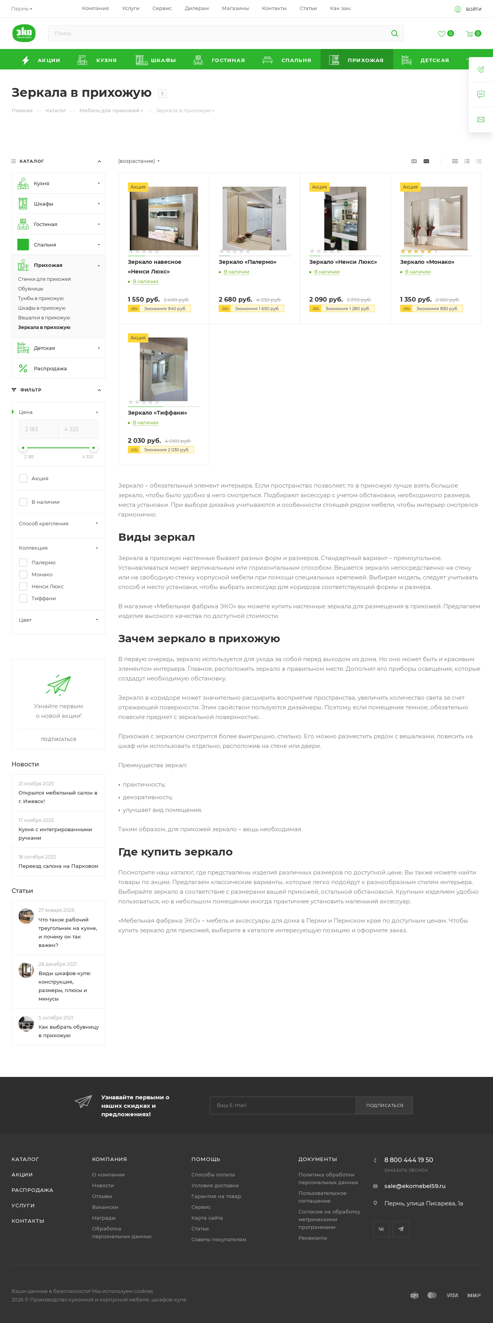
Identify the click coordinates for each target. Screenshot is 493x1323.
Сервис (201, 1207)
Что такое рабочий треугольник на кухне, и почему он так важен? (68, 932)
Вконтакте (381, 1229)
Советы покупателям (218, 1239)
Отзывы (102, 1196)
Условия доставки (215, 1185)
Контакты (28, 1221)
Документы (317, 1159)
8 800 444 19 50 (408, 1160)
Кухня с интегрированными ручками (55, 833)
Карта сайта (207, 1218)
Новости (25, 764)
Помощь (205, 1159)
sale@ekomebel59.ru (415, 1186)
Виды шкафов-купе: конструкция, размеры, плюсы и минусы (65, 986)
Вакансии (105, 1207)
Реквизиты (312, 1238)
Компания (109, 1159)
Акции (22, 1174)
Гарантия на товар (216, 1196)
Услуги (23, 1205)
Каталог (25, 1159)
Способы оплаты (213, 1174)
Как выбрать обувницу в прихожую (69, 1031)
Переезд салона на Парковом (58, 866)
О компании (108, 1174)
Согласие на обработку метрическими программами (329, 1219)
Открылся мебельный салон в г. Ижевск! (57, 797)
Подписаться (385, 1105)
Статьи (22, 890)
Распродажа (33, 1190)
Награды (104, 1218)
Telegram (401, 1229)
